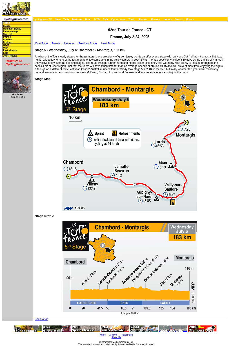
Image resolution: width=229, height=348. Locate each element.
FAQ (5, 53)
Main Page (41, 43)
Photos (143, 19)
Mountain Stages (12, 28)
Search (179, 19)
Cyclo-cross (118, 19)
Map (5, 47)
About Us (116, 337)
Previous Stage (87, 43)
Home (6, 23)
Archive (113, 335)
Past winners (10, 50)
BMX (105, 19)
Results (55, 43)
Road (88, 19)
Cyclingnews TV (42, 19)
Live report (69, 43)
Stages (7, 26)
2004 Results (10, 56)
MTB (97, 19)
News (58, 19)
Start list (7, 34)
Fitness (155, 19)
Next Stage (108, 43)
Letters (168, 19)
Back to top (41, 319)
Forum (190, 19)
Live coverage (10, 31)
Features (77, 19)
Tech (66, 19)
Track (131, 19)
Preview (7, 39)
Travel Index (126, 335)
